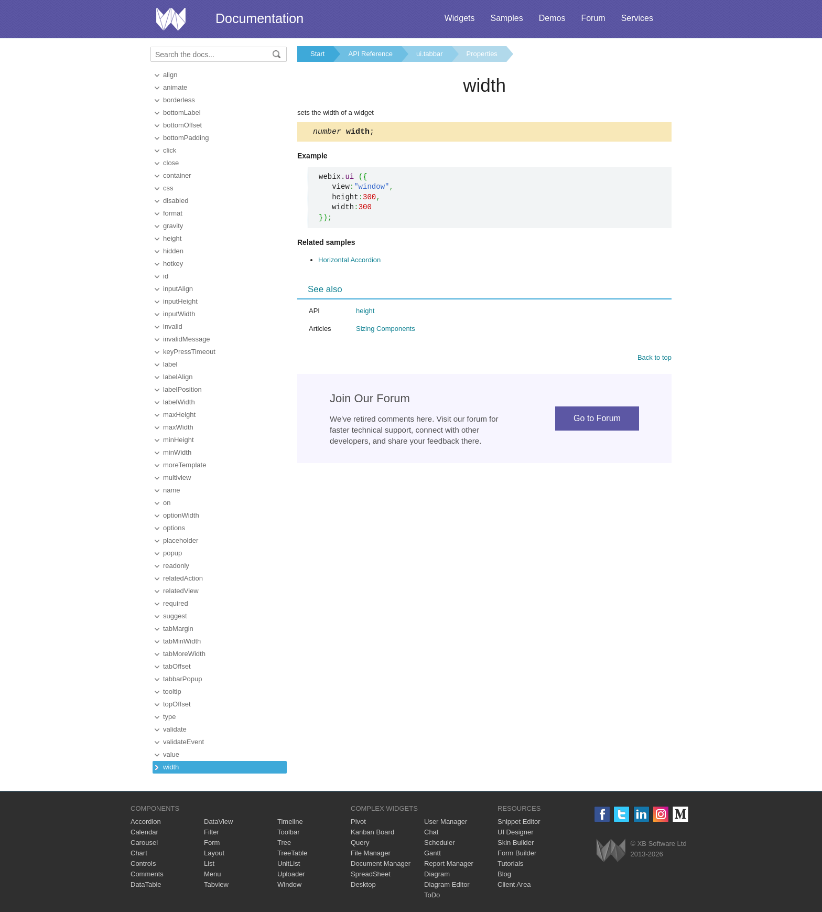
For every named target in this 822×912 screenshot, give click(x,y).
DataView (218, 821)
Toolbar (288, 832)
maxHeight (179, 415)
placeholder (180, 540)
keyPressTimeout (189, 352)
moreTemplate (184, 465)
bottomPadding (186, 138)
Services (637, 18)
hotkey (173, 263)
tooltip (172, 691)
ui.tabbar (429, 54)
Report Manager (448, 863)
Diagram (437, 874)
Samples (506, 18)
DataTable (146, 884)
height (172, 238)
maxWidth (178, 427)
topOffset (177, 704)
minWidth (177, 452)
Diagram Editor (447, 884)
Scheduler (439, 842)
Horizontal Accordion (349, 261)
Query (360, 842)
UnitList (288, 863)
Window (289, 884)
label (170, 364)
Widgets (460, 18)
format (172, 213)
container (177, 175)
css (168, 188)
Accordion (146, 821)
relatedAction (183, 578)
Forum (593, 18)
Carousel (144, 842)
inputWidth (179, 314)
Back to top (654, 359)
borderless (179, 100)
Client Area (514, 884)
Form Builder (516, 853)
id (165, 276)
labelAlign (177, 377)
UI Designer (515, 832)
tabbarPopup (182, 679)
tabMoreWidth (184, 654)
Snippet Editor (518, 821)
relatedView (181, 591)
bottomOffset (182, 125)
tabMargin (178, 628)
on (166, 503)
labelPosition (182, 389)
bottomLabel (182, 112)
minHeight (178, 440)
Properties (482, 54)
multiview (177, 477)
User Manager (445, 821)
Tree (284, 842)
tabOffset (177, 666)
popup (172, 553)
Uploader (291, 874)
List (209, 863)
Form (212, 842)
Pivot (358, 821)
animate (175, 87)
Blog (504, 874)
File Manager (371, 853)
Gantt (432, 853)
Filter (211, 832)
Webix (611, 850)
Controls (143, 863)
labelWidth (179, 402)
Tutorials (510, 863)
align (170, 75)
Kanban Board (372, 832)
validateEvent (183, 742)
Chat (431, 832)
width (171, 767)
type (169, 717)
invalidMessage (186, 339)
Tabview (216, 884)
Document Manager (380, 863)
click (169, 150)
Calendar (144, 832)
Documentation (259, 18)
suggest (175, 616)
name (171, 490)
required (175, 603)
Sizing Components (385, 330)
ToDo (432, 895)
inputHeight (180, 301)
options (174, 528)
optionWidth (181, 515)
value (171, 754)
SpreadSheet (371, 874)
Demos (552, 18)
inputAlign (178, 289)
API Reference (370, 54)
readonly (176, 566)
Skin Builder (515, 842)
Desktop (363, 884)
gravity (173, 226)
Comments (147, 874)
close (171, 163)
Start (317, 54)
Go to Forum (597, 419)
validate (175, 729)
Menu (212, 874)
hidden (173, 251)
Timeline (290, 821)
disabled (175, 201)
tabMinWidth (182, 641)
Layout (214, 853)
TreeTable (292, 853)
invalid (172, 326)
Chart (139, 853)
